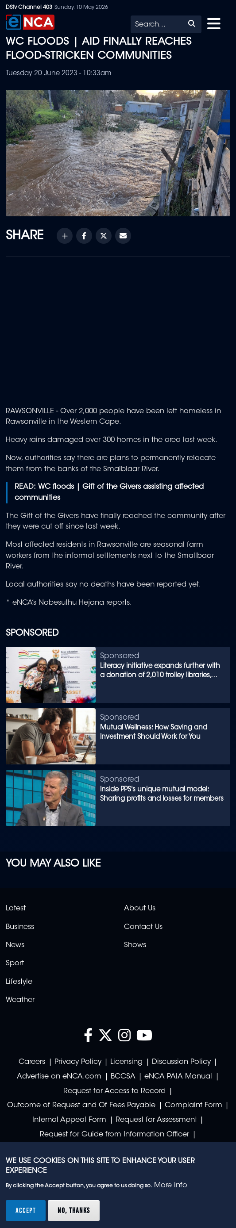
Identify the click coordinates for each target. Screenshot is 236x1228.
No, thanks (74, 1210)
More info (170, 1185)
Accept (25, 1210)
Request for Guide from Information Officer (114, 1134)
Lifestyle (19, 982)
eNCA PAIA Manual (178, 1076)
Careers (32, 1062)
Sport (15, 963)
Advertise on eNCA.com (59, 1076)
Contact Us (143, 927)
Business (20, 927)
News (15, 945)
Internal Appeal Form (69, 1120)
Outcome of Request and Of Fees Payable (81, 1105)
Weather (20, 1000)
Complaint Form (193, 1105)
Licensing (126, 1062)
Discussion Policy (181, 1062)
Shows (135, 945)
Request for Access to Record (114, 1091)
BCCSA (123, 1076)
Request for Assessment (156, 1120)
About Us (139, 908)
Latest (16, 908)
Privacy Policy (77, 1062)
